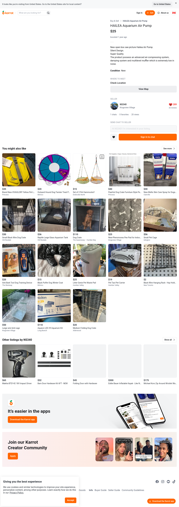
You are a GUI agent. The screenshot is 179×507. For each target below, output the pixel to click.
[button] (169, 148)
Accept (72, 493)
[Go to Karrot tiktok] (174, 481)
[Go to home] (7, 13)
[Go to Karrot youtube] (168, 481)
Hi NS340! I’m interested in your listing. (143, 128)
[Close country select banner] (176, 3)
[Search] (48, 13)
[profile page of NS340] (114, 106)
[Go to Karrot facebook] (157, 481)
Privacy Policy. (38, 485)
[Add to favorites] (113, 137)
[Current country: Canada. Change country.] (174, 13)
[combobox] (31, 12)
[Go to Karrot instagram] (162, 481)
